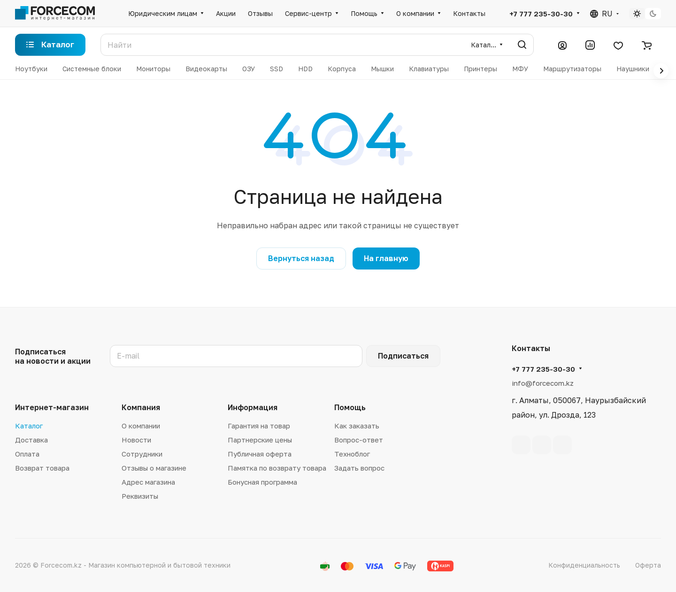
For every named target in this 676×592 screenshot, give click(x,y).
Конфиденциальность (584, 565)
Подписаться (403, 355)
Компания (141, 407)
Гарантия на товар (259, 425)
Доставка (31, 439)
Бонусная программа (262, 482)
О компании (141, 425)
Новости (136, 439)
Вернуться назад (301, 258)
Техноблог (352, 454)
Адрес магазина (148, 482)
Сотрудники (142, 454)
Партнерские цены (260, 439)
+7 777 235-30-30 (541, 13)
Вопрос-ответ (358, 439)
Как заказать (356, 425)
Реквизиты (140, 496)
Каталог (29, 425)
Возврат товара (42, 468)
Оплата (27, 454)
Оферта (648, 565)
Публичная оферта (260, 454)
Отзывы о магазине (154, 468)
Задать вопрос (359, 468)
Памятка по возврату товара (277, 468)
